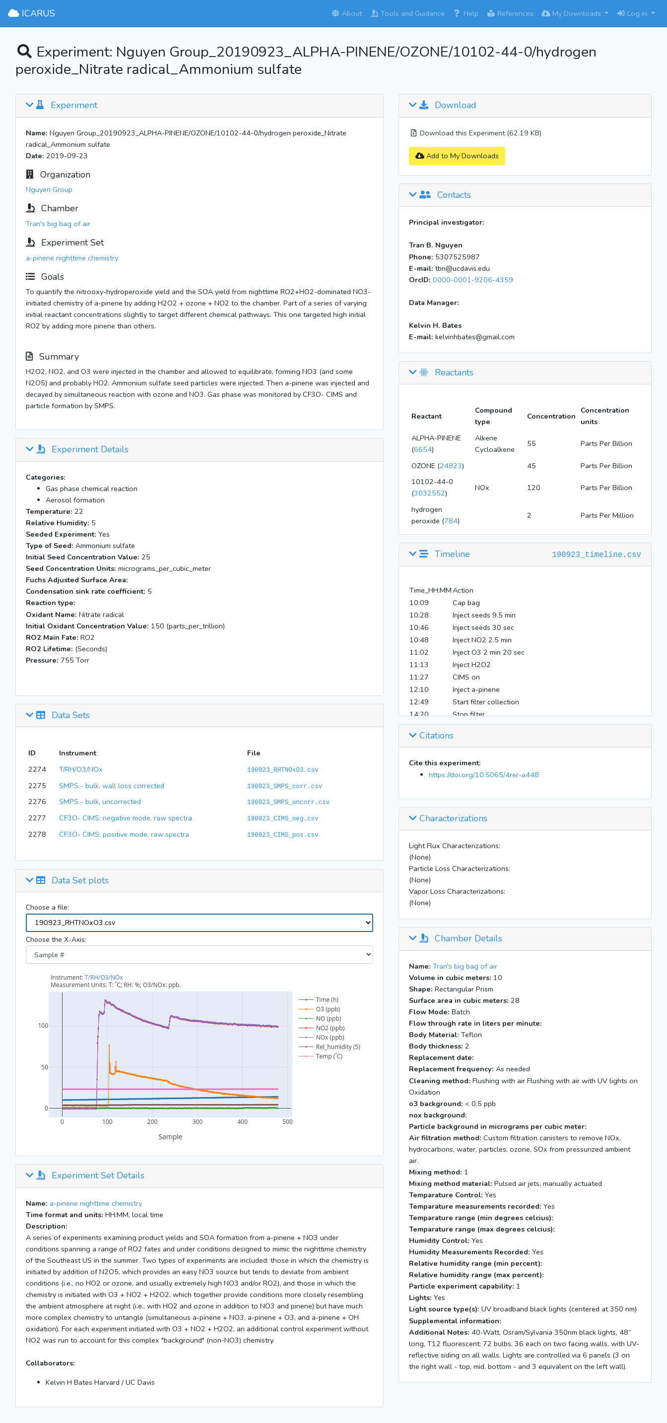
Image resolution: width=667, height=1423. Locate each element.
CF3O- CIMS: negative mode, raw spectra (125, 818)
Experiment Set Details (85, 1176)
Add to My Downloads (457, 156)
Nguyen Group (49, 189)
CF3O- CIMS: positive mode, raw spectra (124, 834)
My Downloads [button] (572, 13)
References (510, 13)
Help (465, 13)
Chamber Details (455, 938)
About (346, 13)
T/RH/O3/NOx (81, 769)
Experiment (61, 105)
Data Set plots (67, 880)
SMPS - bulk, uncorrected (100, 801)
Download (442, 105)
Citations (431, 736)
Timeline (439, 554)
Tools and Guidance (407, 13)
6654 (423, 449)
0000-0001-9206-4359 (473, 280)
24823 (451, 466)
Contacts (440, 195)
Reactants (441, 373)
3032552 (429, 493)
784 (451, 521)
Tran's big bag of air (58, 224)
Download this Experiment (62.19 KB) (475, 133)
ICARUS (31, 13)
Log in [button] (632, 13)
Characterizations (448, 818)
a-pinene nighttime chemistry (72, 258)
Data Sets (58, 715)
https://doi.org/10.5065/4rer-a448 (484, 775)
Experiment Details (77, 449)
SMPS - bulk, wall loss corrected (111, 786)
